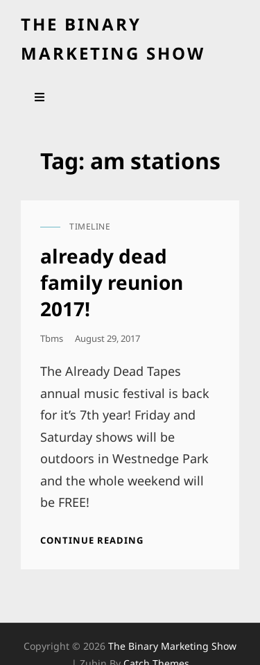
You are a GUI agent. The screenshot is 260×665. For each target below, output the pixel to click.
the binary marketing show (172, 646)
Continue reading (92, 540)
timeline (89, 226)
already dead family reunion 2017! (111, 282)
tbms (51, 338)
